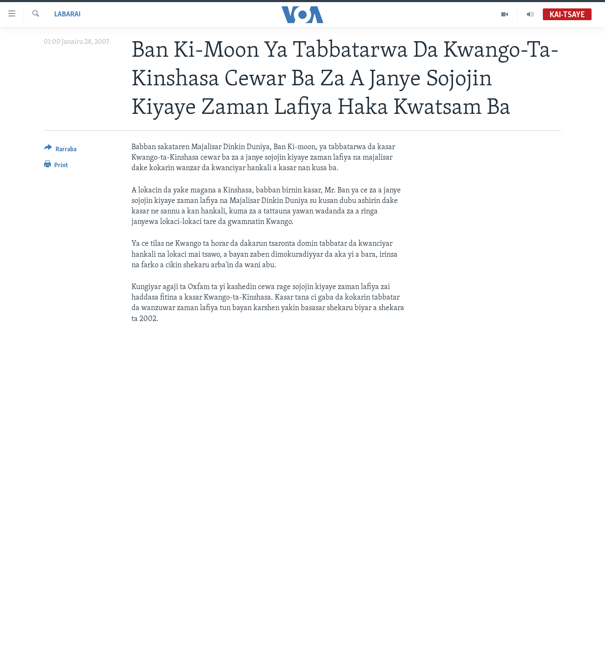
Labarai (67, 14)
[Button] (60, 150)
